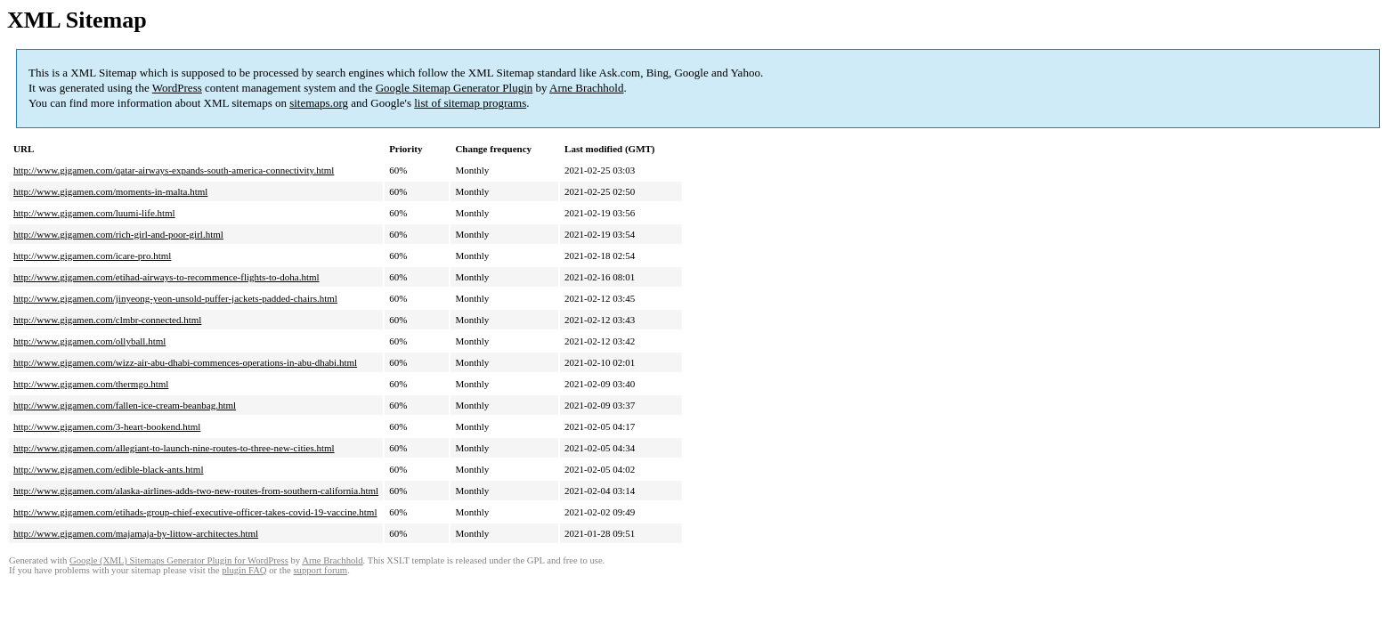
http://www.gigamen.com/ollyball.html (89, 341)
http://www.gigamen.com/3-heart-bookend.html (106, 426)
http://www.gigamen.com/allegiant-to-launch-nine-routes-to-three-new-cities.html (174, 447)
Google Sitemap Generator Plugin (454, 87)
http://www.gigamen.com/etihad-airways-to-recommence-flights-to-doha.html (166, 277)
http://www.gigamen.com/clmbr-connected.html (107, 319)
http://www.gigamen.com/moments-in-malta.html (110, 191)
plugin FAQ (244, 570)
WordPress (177, 87)
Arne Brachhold (586, 87)
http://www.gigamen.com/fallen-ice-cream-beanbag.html (124, 405)
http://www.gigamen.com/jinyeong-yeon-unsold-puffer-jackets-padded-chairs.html (175, 298)
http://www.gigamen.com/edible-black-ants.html (108, 469)
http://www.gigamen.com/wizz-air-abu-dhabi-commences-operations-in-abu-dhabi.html (185, 362)
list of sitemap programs (470, 103)
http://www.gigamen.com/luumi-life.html (94, 212)
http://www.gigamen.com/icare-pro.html (92, 255)
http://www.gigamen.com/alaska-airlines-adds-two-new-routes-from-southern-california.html (195, 490)
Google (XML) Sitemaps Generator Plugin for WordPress (178, 560)
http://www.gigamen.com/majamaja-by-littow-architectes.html (135, 533)
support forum (320, 570)
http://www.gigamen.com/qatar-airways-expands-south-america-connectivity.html (173, 170)
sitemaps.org (318, 103)
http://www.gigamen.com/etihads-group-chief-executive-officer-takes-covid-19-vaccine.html (195, 512)
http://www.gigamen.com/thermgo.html (90, 383)
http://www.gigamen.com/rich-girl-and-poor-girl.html (118, 234)
